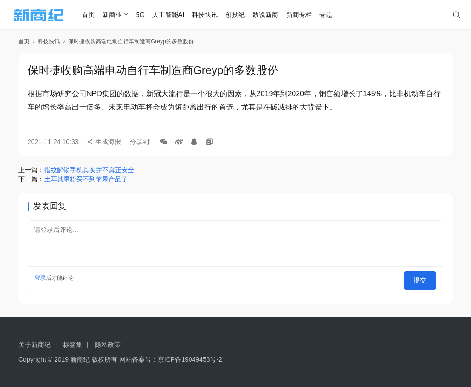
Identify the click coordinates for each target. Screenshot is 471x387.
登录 (40, 278)
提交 (423, 278)
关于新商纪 (34, 344)
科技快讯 (219, 14)
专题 (340, 14)
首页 (103, 14)
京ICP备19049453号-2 (190, 359)
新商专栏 (313, 14)
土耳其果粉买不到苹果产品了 (86, 179)
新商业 (126, 14)
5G (154, 14)
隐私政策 (108, 344)
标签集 (72, 344)
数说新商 (280, 14)
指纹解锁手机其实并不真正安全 (89, 169)
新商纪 (80, 359)
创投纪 (249, 14)
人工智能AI (183, 14)
